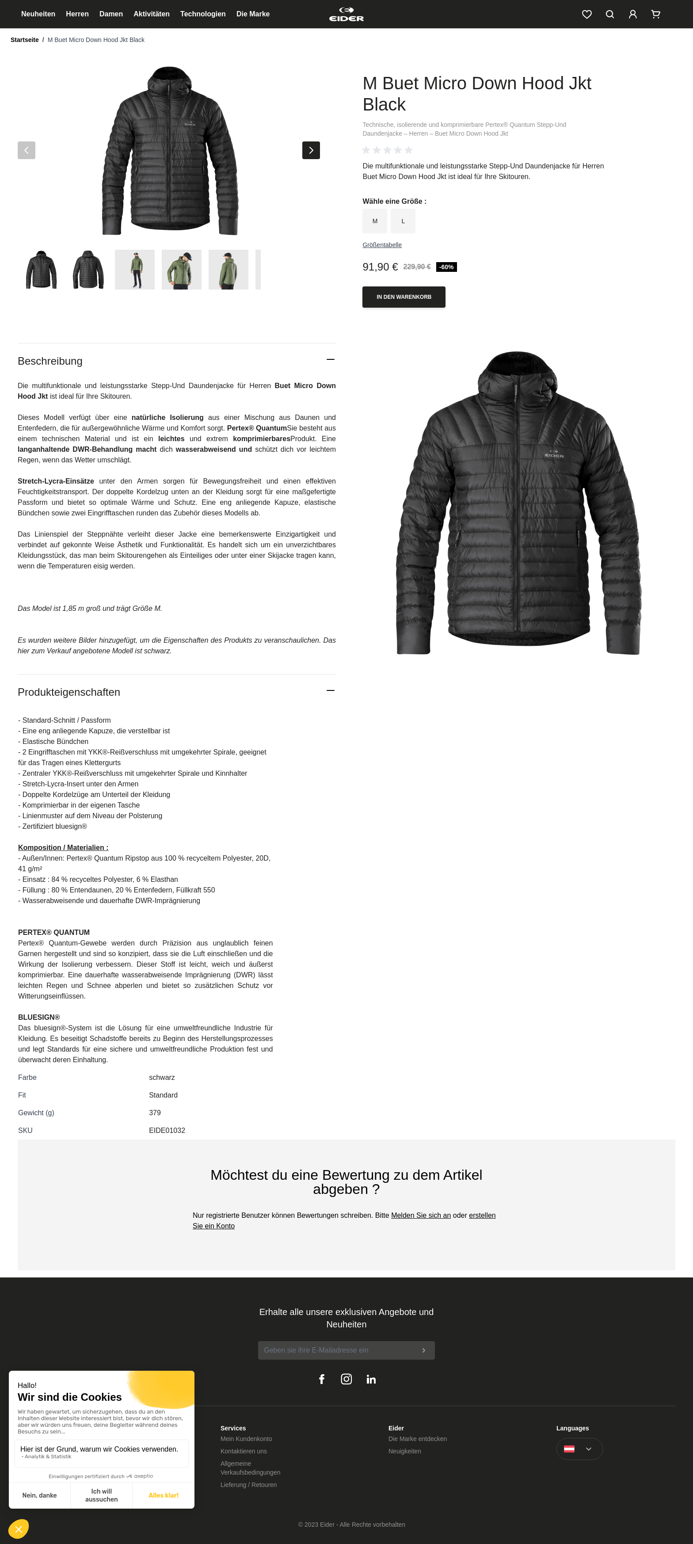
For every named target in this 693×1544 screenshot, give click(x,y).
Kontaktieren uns (244, 1451)
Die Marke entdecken (417, 1438)
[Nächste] (311, 150)
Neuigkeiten (404, 1451)
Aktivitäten (151, 14)
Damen (111, 14)
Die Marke (253, 14)
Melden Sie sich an (421, 1215)
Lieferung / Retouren (249, 1484)
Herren (77, 14)
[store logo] (346, 14)
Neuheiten (38, 14)
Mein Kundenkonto (246, 1438)
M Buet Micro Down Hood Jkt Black (96, 39)
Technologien (203, 14)
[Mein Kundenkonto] (633, 14)
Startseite (25, 39)
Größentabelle (382, 244)
